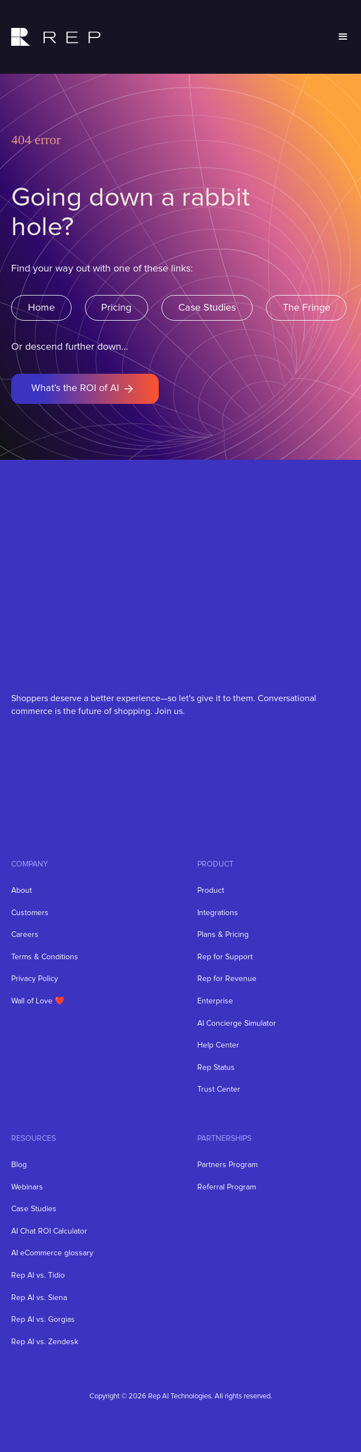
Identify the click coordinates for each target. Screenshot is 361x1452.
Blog (19, 1165)
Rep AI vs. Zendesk (44, 1342)
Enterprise (215, 1001)
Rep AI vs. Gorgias (43, 1320)
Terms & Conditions (44, 957)
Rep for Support (225, 957)
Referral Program (226, 1187)
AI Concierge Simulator (236, 1023)
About (21, 890)
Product (210, 890)
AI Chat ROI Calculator (49, 1231)
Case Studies (207, 308)
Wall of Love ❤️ (37, 1001)
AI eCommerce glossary (52, 1253)
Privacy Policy (34, 979)
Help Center (218, 1045)
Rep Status (216, 1068)
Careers (25, 935)
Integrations (217, 913)
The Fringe (306, 308)
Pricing (116, 308)
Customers (30, 913)
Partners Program (227, 1165)
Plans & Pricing (223, 935)
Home (41, 308)
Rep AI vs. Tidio (38, 1275)
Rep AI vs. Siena (39, 1298)
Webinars (27, 1187)
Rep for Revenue (226, 979)
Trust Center (218, 1089)
